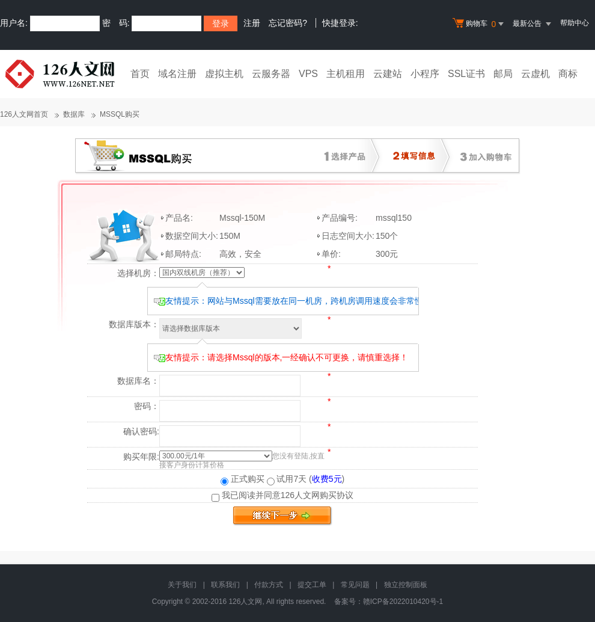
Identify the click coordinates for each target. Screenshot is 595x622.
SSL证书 (466, 74)
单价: (331, 254)
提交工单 (312, 584)
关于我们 (182, 584)
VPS (308, 74)
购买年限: (141, 456)
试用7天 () (306, 479)
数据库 (74, 114)
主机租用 (345, 74)
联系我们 (225, 584)
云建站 (387, 74)
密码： (146, 406)
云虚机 (535, 74)
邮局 (503, 74)
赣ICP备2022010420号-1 (403, 601)
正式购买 (242, 479)
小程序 (424, 74)
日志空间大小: (348, 236)
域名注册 (177, 74)
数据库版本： (134, 324)
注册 (251, 23)
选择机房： (138, 273)
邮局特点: (183, 254)
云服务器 (271, 74)
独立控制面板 (405, 584)
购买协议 (336, 495)
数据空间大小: (191, 236)
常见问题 (355, 584)
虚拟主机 (224, 74)
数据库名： (138, 381)
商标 (568, 74)
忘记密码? (288, 23)
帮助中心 (574, 23)
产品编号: (340, 218)
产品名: (179, 218)
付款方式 (268, 584)
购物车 (480, 24)
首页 (140, 74)
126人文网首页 (24, 114)
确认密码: (141, 431)
